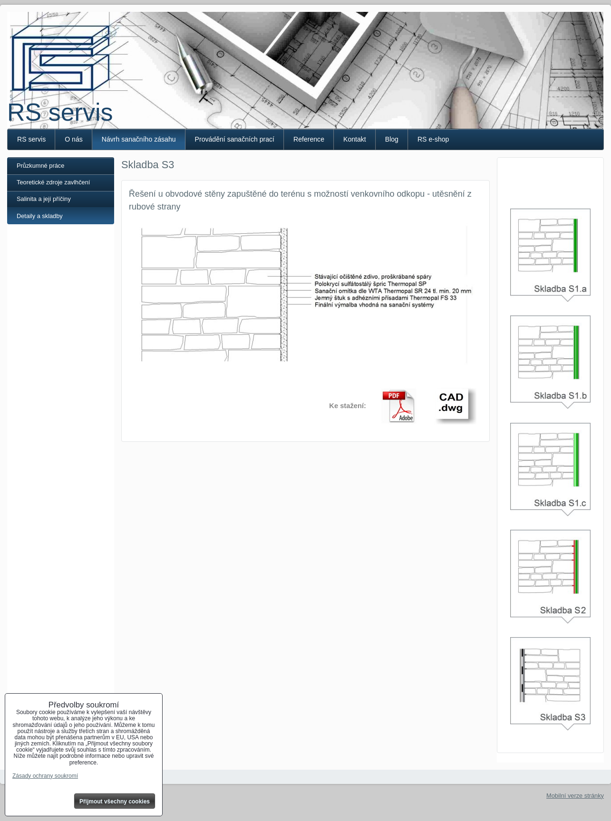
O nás (74, 139)
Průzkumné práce (40, 165)
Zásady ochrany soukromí (45, 776)
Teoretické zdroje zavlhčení (53, 182)
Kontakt (354, 139)
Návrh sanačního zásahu (139, 139)
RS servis (60, 112)
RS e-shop (433, 139)
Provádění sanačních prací (234, 139)
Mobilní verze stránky (575, 795)
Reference (308, 139)
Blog (391, 139)
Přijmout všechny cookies (114, 801)
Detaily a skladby (40, 216)
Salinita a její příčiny (44, 198)
